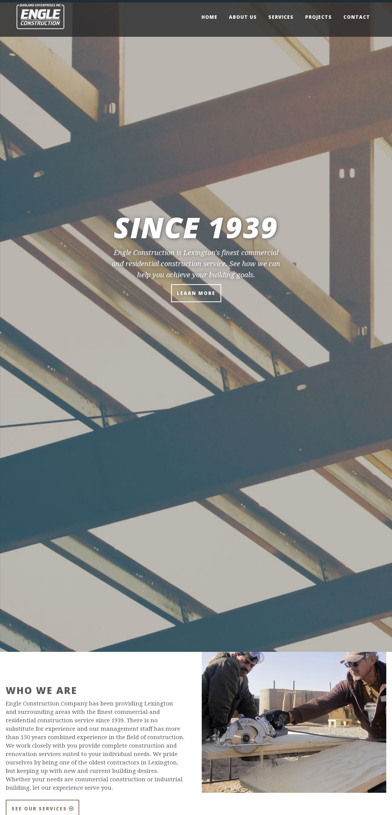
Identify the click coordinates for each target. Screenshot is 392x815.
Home (209, 17)
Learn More (196, 293)
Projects (318, 17)
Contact (356, 17)
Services (281, 17)
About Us (243, 17)
